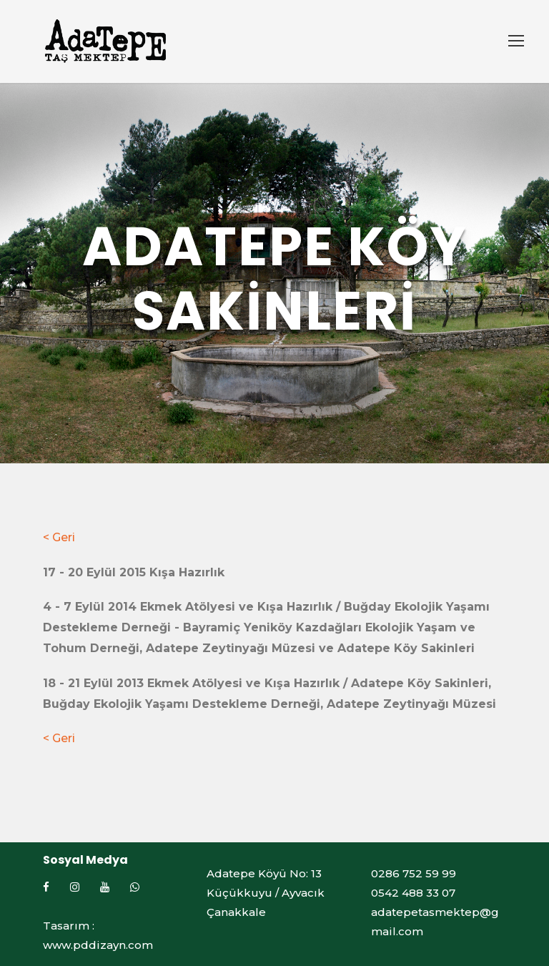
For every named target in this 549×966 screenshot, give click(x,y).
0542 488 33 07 (413, 893)
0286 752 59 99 (413, 873)
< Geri (59, 537)
